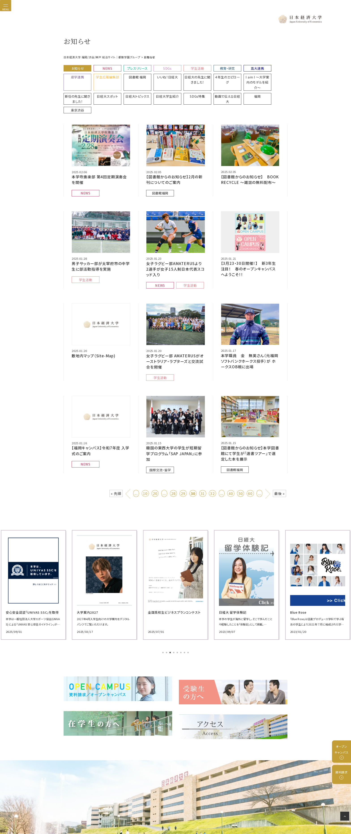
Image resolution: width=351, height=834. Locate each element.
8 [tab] (188, 623)
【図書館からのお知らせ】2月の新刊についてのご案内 (174, 158)
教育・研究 (216, 67)
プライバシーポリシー (132, 814)
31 (203, 464)
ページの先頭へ (345, 817)
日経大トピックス (76, 86)
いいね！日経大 (132, 74)
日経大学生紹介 (104, 86)
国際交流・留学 (159, 436)
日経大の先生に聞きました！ (160, 76)
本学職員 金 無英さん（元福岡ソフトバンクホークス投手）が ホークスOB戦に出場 (249, 336)
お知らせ (76, 67)
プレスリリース (132, 67)
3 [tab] (170, 623)
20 (155, 464)
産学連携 (272, 67)
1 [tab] (163, 623)
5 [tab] (178, 623)
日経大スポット (272, 74)
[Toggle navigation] (5, 5)
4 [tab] (174, 623)
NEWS (104, 67)
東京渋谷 (216, 86)
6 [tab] (181, 623)
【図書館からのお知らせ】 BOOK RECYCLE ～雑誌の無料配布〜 (250, 158)
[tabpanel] (99, 555)
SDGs (160, 67)
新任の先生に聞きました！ (244, 76)
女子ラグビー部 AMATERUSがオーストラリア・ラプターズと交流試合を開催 (175, 336)
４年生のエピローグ (188, 74)
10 (145, 464)
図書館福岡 (159, 171)
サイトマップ (226, 814)
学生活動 (188, 67)
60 (250, 464)
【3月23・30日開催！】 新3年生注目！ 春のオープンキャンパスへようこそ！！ (250, 246)
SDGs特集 (132, 86)
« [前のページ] (128, 463)
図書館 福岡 (104, 74)
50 (240, 464)
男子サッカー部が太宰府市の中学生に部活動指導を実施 (99, 243)
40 (231, 464)
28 (173, 464)
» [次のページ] (268, 463)
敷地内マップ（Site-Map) (92, 331)
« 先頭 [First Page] (116, 464)
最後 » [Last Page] (279, 464)
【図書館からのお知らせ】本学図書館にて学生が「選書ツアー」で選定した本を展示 (248, 426)
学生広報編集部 (76, 74)
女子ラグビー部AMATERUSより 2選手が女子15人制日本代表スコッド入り (174, 246)
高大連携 (244, 67)
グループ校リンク (188, 814)
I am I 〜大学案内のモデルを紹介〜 (216, 76)
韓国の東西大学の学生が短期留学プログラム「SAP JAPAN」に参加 (174, 423)
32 (212, 464)
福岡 (188, 86)
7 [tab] (185, 623)
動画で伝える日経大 (160, 88)
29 (183, 464)
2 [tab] (167, 623)
